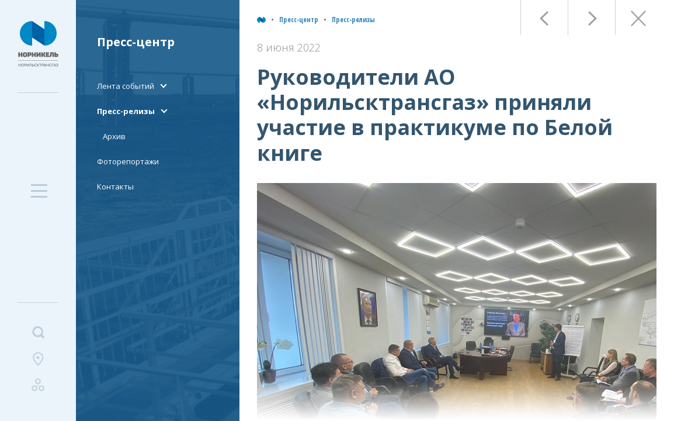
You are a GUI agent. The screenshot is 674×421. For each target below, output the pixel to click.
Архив (114, 136)
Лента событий (125, 86)
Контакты (115, 186)
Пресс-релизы (353, 20)
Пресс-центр (298, 20)
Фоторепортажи (128, 161)
